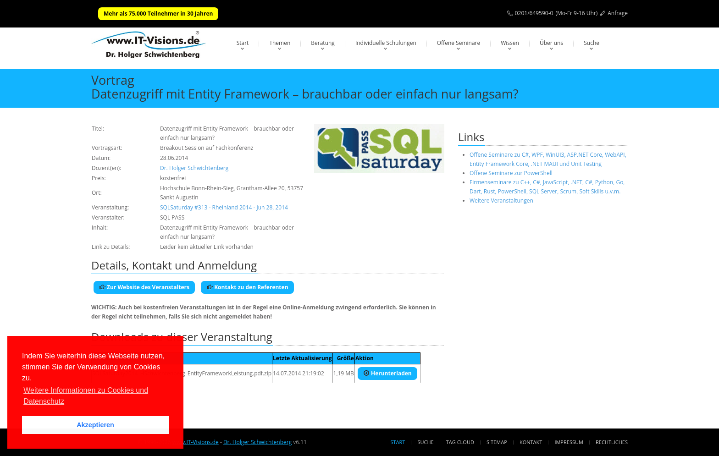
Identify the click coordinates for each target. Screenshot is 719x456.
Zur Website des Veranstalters (144, 287)
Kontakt (531, 442)
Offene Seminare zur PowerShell (511, 173)
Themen (279, 43)
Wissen (510, 43)
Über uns (551, 43)
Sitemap (497, 442)
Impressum (568, 442)
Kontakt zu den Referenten (247, 287)
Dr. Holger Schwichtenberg (194, 168)
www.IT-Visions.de (195, 442)
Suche (591, 43)
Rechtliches (612, 442)
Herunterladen (387, 373)
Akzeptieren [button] (95, 425)
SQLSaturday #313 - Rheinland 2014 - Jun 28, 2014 (224, 207)
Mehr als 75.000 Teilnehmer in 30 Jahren (158, 13)
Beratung (323, 43)
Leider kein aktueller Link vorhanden (207, 247)
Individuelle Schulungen (385, 43)
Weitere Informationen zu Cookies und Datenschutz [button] (85, 395)
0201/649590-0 (534, 13)
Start (243, 43)
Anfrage (618, 13)
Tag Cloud (460, 442)
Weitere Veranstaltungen (501, 200)
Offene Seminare (459, 43)
